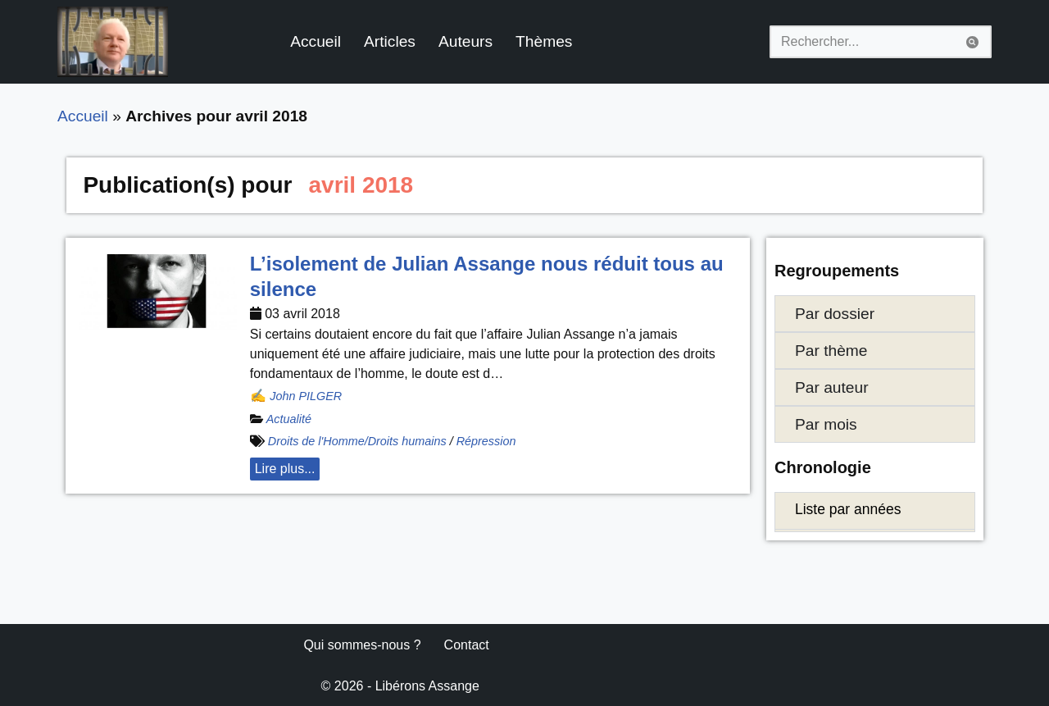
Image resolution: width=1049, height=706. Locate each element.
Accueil (315, 41)
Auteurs (465, 41)
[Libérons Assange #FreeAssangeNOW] (112, 42)
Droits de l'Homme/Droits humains (357, 441)
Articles (390, 41)
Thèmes (543, 41)
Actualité (288, 419)
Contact (466, 645)
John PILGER (306, 396)
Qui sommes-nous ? (361, 645)
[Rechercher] (862, 41)
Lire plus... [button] (285, 469)
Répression (486, 441)
